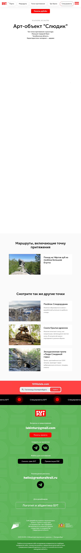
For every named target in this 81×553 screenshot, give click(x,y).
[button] (77, 3)
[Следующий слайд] (70, 82)
